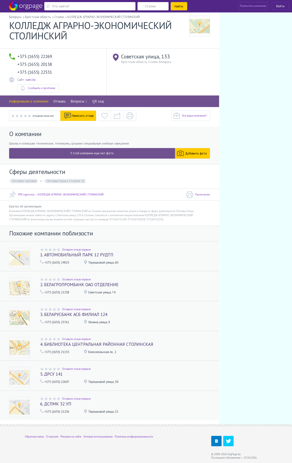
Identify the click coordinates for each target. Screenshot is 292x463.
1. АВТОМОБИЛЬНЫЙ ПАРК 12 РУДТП (76, 255)
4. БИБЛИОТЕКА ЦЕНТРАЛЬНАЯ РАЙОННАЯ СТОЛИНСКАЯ (96, 344)
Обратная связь (34, 436)
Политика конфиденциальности (134, 436)
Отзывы (59, 101)
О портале (52, 436)
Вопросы (79, 101)
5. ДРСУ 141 (51, 374)
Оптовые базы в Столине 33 (65, 181)
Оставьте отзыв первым (76, 249)
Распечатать (198, 194)
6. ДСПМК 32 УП (55, 404)
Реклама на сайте (70, 436)
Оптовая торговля (24, 181)
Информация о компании (28, 101)
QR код (98, 101)
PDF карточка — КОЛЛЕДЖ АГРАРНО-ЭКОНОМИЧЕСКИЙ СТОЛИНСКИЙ (56, 194)
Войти (280, 6)
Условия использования (98, 436)
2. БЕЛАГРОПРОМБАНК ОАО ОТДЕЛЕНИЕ (79, 284)
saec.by (31, 80)
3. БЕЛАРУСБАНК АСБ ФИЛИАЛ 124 (73, 314)
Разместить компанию (253, 6)
